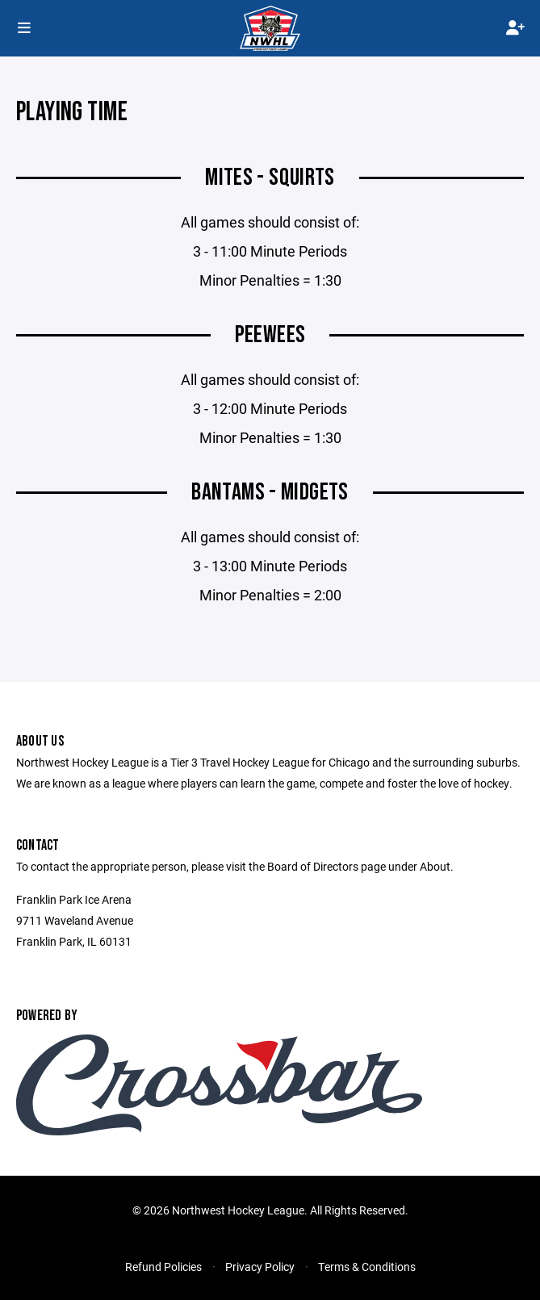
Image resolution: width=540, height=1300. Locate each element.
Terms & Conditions (367, 1266)
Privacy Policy (260, 1266)
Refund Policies (163, 1266)
